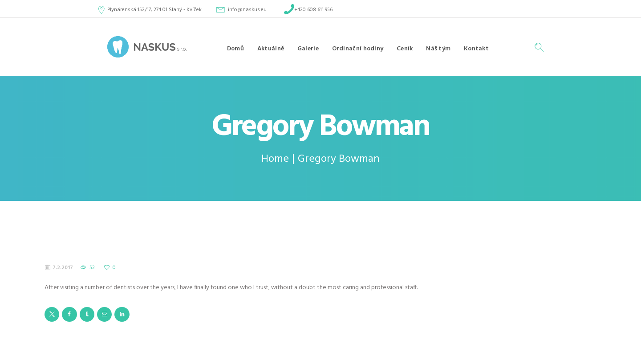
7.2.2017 (63, 267)
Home (275, 159)
